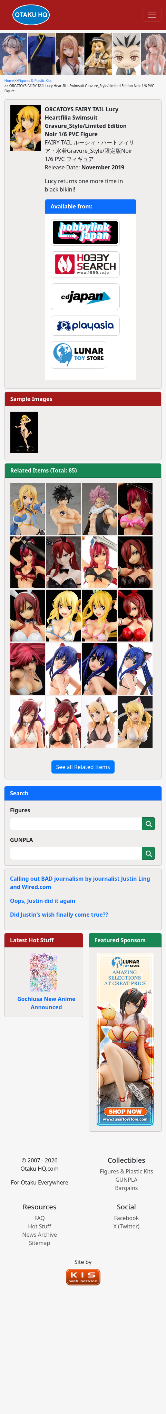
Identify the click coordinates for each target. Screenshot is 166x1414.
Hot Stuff (39, 1226)
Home (9, 80)
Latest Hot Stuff (31, 940)
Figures (20, 810)
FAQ (39, 1218)
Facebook (126, 1218)
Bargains (126, 1188)
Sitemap (39, 1243)
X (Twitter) (127, 1226)
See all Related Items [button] (83, 767)
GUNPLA (21, 840)
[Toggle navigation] (152, 15)
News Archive (39, 1234)
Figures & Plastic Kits (35, 80)
